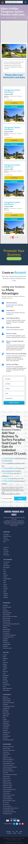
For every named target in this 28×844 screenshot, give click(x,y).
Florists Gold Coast (7, 761)
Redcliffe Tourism (7, 782)
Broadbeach (5, 710)
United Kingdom (7, 578)
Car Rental (5, 755)
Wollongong (6, 675)
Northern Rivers (6, 620)
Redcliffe (5, 679)
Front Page (6, 551)
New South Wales (7, 607)
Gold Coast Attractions (8, 770)
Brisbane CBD (6, 713)
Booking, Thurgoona (11, 17)
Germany (5, 575)
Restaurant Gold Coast (8, 746)
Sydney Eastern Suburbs (8, 702)
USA (17, 831)
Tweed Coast (6, 642)
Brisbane (5, 664)
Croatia (5, 576)
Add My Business (14, 259)
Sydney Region (6, 614)
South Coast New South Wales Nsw (11, 623)
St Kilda (4, 719)
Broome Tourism (7, 780)
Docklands (5, 730)
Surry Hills (5, 738)
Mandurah (5, 682)
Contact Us (6, 547)
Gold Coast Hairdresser (8, 759)
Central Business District (9, 706)
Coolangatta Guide (7, 813)
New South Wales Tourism (9, 800)
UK (13, 831)
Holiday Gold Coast (7, 757)
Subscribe (5, 553)
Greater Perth (6, 631)
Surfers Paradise (7, 700)
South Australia (6, 622)
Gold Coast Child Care (8, 765)
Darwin (4, 669)
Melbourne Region (7, 612)
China (14, 833)
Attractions (5, 772)
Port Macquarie (6, 684)
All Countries (6, 562)
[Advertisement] (14, 31)
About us (5, 549)
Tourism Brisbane (7, 791)
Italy (4, 569)
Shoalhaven (5, 638)
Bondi (4, 717)
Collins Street (6, 721)
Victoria (4, 609)
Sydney (4, 656)
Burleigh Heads (6, 732)
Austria (5, 589)
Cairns (4, 673)
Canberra (5, 667)
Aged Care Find (6, 754)
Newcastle (5, 671)
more (16, 237)
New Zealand (6, 567)
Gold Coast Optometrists (9, 750)
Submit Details (14, 402)
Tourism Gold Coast (7, 798)
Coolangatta (6, 726)
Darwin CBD (6, 712)
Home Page (6, 534)
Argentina (5, 597)
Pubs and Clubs (6, 748)
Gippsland (5, 640)
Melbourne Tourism (7, 785)
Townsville (5, 681)
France (4, 571)
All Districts (5, 697)
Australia (5, 563)
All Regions (5, 605)
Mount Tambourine (7, 688)
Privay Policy (6, 554)
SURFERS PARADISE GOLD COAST (14, 513)
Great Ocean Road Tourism (9, 789)
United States (6, 565)
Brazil (4, 580)
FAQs (4, 541)
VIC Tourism (6, 802)
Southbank (5, 704)
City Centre (5, 728)
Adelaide (5, 666)
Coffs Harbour (6, 690)
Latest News (6, 540)
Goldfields (5, 646)
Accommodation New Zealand (10, 774)
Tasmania (5, 627)
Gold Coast (5, 662)
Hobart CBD (6, 715)
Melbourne (5, 658)
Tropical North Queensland (9, 635)
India (4, 582)
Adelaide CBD (6, 708)
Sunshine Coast (6, 625)
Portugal (5, 588)
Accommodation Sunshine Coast (10, 808)
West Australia (6, 618)
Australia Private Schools (8, 763)
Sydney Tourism (6, 778)
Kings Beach (6, 723)
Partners (5, 538)
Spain (4, 573)
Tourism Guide (6, 776)
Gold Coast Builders (7, 769)
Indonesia (5, 593)
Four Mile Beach (6, 736)
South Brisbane (6, 725)
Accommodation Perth (8, 810)
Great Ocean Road (7, 648)
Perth (4, 660)
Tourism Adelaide (7, 796)
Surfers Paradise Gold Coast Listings (14, 842)
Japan (4, 591)
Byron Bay (5, 677)
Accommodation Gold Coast (9, 811)
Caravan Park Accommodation (10, 767)
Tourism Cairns (6, 793)
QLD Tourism (6, 804)
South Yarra (5, 734)
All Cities (5, 654)
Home (3, 17)
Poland (5, 586)
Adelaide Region (6, 644)
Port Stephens (6, 633)
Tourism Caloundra (7, 787)
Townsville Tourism (7, 783)
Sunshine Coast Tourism (8, 795)
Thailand (5, 595)
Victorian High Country (8, 637)
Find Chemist (6, 752)
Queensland (6, 610)
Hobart (4, 686)
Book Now (14, 103)
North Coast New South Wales (10, 616)
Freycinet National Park (8, 739)
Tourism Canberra (7, 806)
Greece (5, 584)
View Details (14, 106)
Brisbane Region (6, 629)
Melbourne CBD (6, 698)
